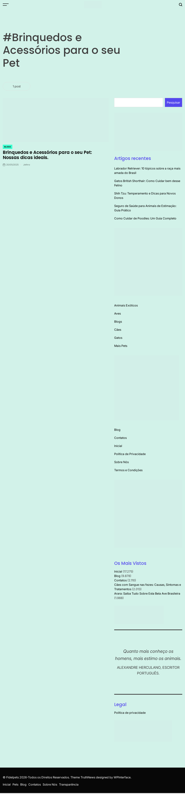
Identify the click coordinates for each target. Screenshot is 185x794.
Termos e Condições (128, 470)
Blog (117, 430)
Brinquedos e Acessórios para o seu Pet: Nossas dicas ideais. (47, 155)
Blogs (7, 147)
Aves (117, 313)
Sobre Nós (121, 462)
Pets (15, 784)
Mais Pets (120, 346)
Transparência (69, 784)
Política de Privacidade (130, 454)
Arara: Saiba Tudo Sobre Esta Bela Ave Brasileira (147, 593)
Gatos (118, 338)
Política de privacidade (130, 712)
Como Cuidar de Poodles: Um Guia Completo (145, 218)
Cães (117, 329)
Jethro (26, 164)
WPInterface (122, 777)
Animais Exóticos (126, 305)
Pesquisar (173, 102)
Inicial (118, 446)
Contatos (120, 438)
